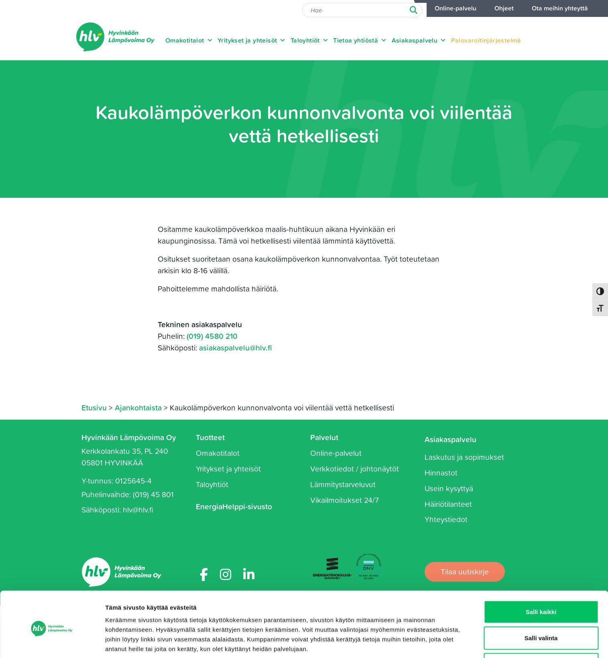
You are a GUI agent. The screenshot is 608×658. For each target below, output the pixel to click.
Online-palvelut (336, 452)
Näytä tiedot (429, 642)
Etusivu (94, 407)
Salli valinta (541, 605)
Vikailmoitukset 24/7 (344, 499)
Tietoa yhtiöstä (360, 40)
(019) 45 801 (153, 494)
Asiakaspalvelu (419, 40)
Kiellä (541, 631)
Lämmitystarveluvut (343, 484)
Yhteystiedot (446, 519)
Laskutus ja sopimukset (464, 456)
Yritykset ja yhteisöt (252, 40)
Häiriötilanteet (448, 503)
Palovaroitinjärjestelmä (486, 40)
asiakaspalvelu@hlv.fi (235, 347)
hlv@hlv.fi (138, 509)
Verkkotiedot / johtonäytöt (354, 468)
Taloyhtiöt (310, 40)
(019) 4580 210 (212, 335)
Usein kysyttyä (449, 488)
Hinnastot (441, 472)
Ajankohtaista (138, 407)
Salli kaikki (541, 579)
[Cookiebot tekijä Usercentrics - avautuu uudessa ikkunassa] (52, 642)
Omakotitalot (189, 40)
